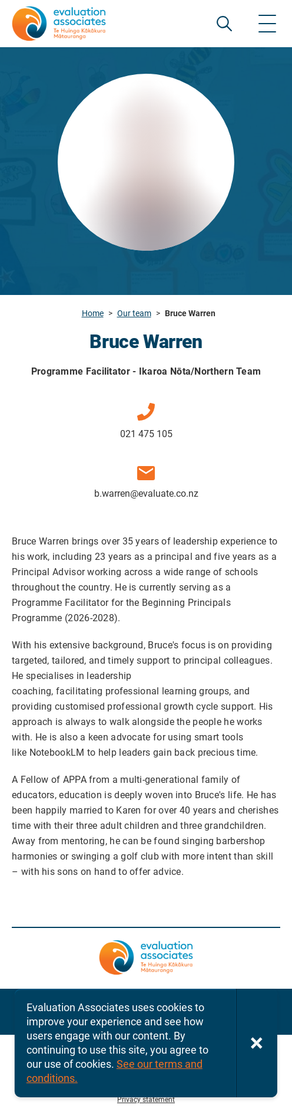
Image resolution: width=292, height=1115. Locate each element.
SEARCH (224, 23)
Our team (134, 313)
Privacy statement (146, 1100)
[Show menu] (267, 23)
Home (93, 313)
